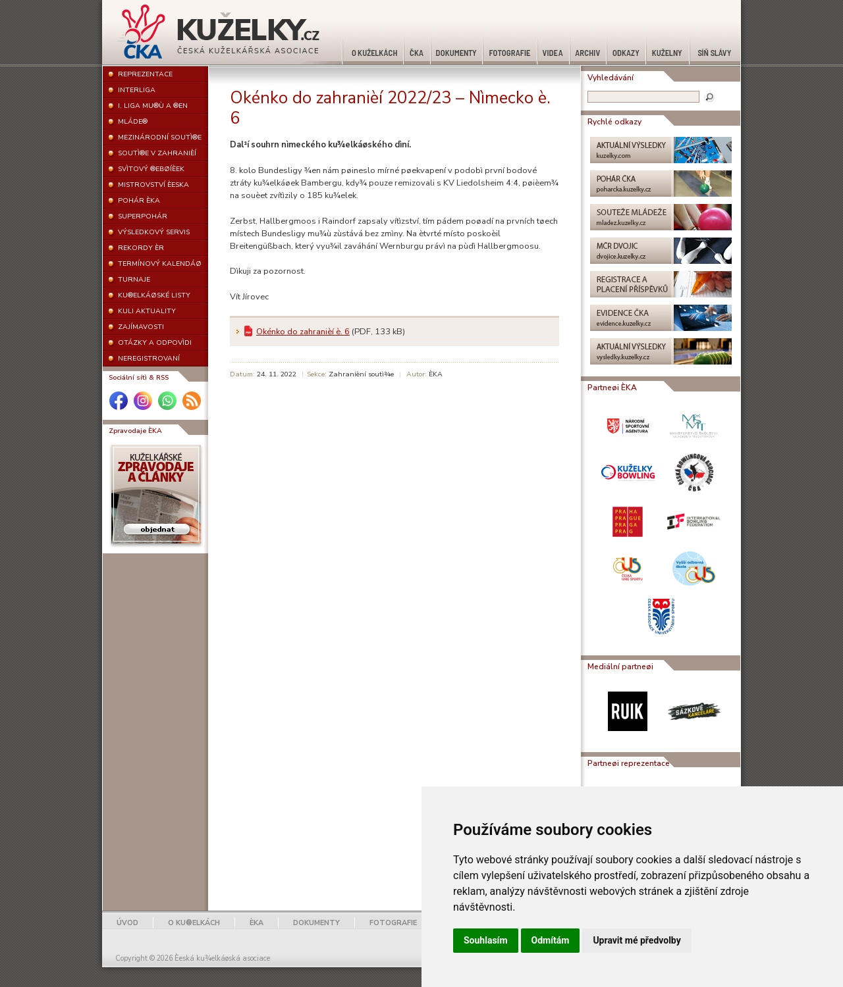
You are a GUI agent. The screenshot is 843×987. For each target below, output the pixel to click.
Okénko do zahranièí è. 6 (303, 332)
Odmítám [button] (550, 940)
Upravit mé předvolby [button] (636, 940)
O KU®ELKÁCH (194, 923)
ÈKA (256, 923)
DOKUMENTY (316, 923)
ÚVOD (127, 923)
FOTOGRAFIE (393, 923)
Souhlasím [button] (486, 940)
